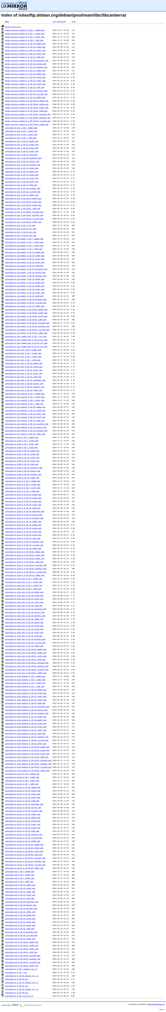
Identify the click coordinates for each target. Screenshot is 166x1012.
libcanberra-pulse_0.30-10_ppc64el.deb (23, 811)
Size (74, 21)
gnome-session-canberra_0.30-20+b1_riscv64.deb (27, 121)
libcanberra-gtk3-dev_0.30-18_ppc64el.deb (25, 639)
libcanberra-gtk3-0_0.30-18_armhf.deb (23, 535)
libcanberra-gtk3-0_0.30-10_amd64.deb (23, 494)
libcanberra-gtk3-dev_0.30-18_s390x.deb (24, 646)
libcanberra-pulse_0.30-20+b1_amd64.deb (24, 844)
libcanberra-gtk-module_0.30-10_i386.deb (24, 420)
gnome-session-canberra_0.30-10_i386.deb (24, 57)
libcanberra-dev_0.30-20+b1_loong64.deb (24, 212)
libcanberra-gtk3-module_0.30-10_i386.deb (25, 703)
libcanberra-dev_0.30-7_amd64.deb (21, 128)
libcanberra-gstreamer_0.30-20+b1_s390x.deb (26, 333)
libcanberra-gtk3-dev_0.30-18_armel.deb (24, 629)
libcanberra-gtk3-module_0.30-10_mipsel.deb (26, 710)
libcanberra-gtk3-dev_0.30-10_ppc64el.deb (25, 616)
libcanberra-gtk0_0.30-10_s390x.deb (22, 478)
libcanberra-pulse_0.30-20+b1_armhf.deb (24, 851)
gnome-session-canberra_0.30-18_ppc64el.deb (26, 91)
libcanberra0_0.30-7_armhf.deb (19, 878)
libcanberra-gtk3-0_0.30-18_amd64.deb (23, 525)
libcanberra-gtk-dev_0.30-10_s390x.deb (23, 390)
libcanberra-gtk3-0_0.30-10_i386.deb (22, 508)
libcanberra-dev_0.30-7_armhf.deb (21, 134)
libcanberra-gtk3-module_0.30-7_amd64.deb (25, 676)
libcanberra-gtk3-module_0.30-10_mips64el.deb (27, 706)
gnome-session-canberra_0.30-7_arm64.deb (24, 33)
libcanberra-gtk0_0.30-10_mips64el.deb (23, 467)
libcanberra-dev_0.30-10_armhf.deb (21, 151)
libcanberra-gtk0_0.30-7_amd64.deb (21, 437)
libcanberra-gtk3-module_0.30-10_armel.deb (25, 696)
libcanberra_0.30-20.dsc (16, 992)
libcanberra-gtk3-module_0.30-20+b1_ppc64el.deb (28, 764)
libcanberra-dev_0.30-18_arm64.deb (21, 175)
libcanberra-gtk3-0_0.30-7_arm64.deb (22, 484)
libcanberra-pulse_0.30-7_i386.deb (21, 784)
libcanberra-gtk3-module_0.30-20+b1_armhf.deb (27, 753)
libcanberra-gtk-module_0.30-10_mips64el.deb (26, 424)
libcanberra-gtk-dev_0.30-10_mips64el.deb (25, 380)
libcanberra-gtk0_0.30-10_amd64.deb (22, 451)
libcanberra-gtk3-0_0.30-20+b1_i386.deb (24, 562)
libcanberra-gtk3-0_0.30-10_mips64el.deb (24, 511)
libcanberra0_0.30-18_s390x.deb (20, 939)
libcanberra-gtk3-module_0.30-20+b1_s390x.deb (27, 770)
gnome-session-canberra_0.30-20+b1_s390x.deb (26, 124)
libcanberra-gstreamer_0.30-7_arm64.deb (24, 242)
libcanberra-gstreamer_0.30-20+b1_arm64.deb (26, 313)
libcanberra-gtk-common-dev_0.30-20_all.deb (26, 346)
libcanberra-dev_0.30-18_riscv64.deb (22, 192)
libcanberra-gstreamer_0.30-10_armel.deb (24, 259)
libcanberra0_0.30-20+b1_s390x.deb (21, 965)
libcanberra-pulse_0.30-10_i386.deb (22, 801)
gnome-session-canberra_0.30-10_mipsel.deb (25, 64)
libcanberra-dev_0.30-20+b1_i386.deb (22, 208)
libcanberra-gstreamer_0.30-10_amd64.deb (24, 252)
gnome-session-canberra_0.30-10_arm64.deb (25, 47)
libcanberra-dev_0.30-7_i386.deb (20, 138)
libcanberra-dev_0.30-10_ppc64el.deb (22, 165)
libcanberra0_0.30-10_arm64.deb (20, 888)
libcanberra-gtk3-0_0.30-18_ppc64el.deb (24, 541)
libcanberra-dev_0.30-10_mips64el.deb (23, 158)
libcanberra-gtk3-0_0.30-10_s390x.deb (23, 521)
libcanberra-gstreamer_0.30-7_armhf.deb (24, 245)
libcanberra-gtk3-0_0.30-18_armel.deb (23, 531)
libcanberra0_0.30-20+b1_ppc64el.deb (22, 959)
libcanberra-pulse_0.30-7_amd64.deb (22, 774)
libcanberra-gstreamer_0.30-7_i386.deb (23, 249)
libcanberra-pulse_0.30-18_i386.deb (22, 831)
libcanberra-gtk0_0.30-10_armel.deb (22, 457)
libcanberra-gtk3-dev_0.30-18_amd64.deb (24, 622)
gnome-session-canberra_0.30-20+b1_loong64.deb (27, 114)
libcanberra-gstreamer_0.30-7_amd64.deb (24, 239)
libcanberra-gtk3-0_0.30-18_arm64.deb (23, 528)
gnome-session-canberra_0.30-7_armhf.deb (24, 37)
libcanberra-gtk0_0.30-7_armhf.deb (21, 444)
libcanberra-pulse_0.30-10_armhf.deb (22, 797)
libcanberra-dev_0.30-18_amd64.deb (21, 171)
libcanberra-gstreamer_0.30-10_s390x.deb (24, 279)
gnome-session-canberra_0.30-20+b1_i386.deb (26, 111)
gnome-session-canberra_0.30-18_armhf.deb (25, 84)
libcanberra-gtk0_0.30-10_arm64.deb (22, 454)
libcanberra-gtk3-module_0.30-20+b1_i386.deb (26, 757)
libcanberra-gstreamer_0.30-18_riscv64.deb (25, 303)
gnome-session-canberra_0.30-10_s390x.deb (25, 70)
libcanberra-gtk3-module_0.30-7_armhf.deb (25, 683)
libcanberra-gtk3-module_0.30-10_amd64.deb (25, 690)
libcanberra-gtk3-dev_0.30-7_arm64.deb (23, 582)
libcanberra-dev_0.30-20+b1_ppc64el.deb (24, 215)
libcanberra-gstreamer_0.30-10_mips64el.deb (26, 269)
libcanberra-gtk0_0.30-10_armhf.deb (22, 461)
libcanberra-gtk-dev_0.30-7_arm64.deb (23, 353)
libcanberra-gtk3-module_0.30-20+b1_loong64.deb (28, 760)
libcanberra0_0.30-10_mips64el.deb (21, 902)
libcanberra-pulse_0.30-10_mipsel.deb (23, 807)
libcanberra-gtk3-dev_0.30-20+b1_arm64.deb (25, 653)
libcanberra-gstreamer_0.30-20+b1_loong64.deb (27, 323)
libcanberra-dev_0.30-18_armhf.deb (21, 181)
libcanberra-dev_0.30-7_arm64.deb (21, 131)
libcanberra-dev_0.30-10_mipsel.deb (22, 161)
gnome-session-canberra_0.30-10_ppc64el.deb (26, 67)
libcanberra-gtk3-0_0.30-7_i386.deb (22, 491)
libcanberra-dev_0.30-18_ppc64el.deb (22, 188)
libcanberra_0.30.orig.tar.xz (19, 996)
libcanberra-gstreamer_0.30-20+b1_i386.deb (25, 319)
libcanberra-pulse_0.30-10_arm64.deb (22, 791)
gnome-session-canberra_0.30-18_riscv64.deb (26, 94)
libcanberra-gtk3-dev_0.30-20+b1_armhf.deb (25, 656)
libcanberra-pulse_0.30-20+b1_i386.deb (23, 854)
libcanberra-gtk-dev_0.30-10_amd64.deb (23, 363)
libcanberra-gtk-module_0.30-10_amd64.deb (25, 407)
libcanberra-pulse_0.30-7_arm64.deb (22, 777)
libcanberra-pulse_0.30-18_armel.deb (22, 824)
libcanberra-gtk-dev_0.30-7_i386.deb (22, 360)
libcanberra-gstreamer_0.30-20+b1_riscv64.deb (27, 329)
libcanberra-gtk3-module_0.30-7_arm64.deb (25, 679)
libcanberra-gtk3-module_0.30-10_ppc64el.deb (26, 713)
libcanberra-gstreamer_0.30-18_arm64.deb (24, 286)
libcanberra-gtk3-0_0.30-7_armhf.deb (22, 488)
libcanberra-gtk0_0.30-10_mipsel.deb (22, 471)
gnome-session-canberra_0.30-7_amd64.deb (24, 30)
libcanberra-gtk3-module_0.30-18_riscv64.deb (26, 740)
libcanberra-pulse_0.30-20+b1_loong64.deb (25, 858)
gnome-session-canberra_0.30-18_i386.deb (24, 87)
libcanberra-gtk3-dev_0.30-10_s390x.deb (24, 619)
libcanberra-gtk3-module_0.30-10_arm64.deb (25, 693)
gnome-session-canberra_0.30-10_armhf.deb (25, 54)
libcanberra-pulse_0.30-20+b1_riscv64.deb (25, 865)
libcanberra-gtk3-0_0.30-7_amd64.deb (22, 481)
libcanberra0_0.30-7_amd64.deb (19, 871)
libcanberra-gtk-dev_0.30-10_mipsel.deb (24, 383)
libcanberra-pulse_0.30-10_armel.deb (22, 794)
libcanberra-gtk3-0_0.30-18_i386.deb (22, 538)
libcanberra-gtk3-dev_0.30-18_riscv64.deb (25, 642)
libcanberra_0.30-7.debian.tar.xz (21, 969)
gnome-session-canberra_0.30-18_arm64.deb (25, 77)
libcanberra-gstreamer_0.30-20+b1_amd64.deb (26, 309)
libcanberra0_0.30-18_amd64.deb (20, 915)
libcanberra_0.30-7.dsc (16, 972)
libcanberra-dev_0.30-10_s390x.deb (21, 168)
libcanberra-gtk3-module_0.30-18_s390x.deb (25, 743)
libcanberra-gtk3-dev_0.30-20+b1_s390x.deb (25, 673)
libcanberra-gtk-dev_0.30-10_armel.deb (23, 370)
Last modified (58, 21)
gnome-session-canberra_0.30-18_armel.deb (25, 80)
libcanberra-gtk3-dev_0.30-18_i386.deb (23, 636)
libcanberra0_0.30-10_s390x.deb (20, 912)
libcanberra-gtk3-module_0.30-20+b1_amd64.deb (27, 747)
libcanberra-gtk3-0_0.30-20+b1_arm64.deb (24, 555)
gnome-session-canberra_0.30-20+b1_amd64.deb (26, 101)
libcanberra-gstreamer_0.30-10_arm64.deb (24, 255)
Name (7, 21)
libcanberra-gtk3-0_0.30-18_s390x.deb (23, 548)
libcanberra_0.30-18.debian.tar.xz (21, 982)
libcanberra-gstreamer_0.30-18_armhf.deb (24, 292)
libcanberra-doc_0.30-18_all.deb (20, 232)
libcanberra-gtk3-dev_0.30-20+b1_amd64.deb (25, 649)
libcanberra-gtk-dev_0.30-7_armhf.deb (23, 356)
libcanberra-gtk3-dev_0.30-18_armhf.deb (24, 632)
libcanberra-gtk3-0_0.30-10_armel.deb (23, 501)
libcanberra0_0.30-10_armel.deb (20, 891)
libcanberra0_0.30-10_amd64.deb (20, 885)
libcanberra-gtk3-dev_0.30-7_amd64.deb (23, 579)
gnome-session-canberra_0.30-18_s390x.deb (25, 97)
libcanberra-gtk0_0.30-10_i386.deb (21, 464)
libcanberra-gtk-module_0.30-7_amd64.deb (24, 393)
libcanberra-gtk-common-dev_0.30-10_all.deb (26, 340)
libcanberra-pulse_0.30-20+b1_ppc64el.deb (25, 861)
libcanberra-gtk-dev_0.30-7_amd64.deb (23, 350)
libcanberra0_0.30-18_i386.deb (19, 928)
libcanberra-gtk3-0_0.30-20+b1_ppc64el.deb (25, 568)
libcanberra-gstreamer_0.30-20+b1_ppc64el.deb (27, 326)
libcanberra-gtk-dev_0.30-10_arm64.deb (23, 367)
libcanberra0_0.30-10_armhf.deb (20, 895)
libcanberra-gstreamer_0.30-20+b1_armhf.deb (26, 316)
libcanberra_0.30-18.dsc (16, 986)
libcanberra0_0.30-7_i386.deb (19, 881)
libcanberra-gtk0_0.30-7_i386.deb (21, 447)
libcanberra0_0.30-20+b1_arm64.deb (21, 945)
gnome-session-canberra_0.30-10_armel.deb (25, 50)
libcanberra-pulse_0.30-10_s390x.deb (22, 814)
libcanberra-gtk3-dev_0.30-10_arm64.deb (24, 595)
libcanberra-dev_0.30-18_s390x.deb (21, 195)
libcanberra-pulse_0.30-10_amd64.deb (22, 787)
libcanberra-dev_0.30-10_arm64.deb (21, 144)
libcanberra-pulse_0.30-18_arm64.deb (22, 821)
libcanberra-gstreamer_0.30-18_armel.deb (24, 289)
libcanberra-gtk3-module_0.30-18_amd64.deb (25, 720)
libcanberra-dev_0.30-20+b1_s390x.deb (23, 222)
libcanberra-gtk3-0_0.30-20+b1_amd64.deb (24, 552)
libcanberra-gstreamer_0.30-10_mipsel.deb (25, 272)
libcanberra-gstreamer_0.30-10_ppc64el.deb (25, 276)
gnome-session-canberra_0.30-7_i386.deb (24, 40)
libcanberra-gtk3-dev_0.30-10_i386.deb (23, 605)
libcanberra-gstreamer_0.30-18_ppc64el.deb (25, 299)
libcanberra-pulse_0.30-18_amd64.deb (22, 817)
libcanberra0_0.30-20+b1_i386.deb (21, 952)
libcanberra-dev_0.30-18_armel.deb (21, 178)
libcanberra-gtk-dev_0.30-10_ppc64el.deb (24, 387)
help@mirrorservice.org (156, 1004)
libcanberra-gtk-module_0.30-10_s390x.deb (25, 434)
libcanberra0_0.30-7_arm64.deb (19, 875)
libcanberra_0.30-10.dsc (16, 979)
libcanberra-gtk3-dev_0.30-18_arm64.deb (24, 626)
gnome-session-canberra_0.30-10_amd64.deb (25, 43)
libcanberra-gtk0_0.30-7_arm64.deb (21, 441)
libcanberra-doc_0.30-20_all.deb (20, 235)
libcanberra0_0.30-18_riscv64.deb (21, 935)
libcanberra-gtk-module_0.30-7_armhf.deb (24, 400)
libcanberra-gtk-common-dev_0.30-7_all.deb (25, 336)
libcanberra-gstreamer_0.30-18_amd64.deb (24, 282)
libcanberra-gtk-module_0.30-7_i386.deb (24, 404)
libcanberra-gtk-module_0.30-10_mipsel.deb (25, 427)
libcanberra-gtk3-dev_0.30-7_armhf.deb (23, 585)
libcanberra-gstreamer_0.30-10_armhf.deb (24, 262)
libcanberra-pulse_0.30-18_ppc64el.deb (23, 834)
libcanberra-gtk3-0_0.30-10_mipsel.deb (23, 515)
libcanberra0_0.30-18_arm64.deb (20, 918)
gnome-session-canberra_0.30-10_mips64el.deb (26, 60)
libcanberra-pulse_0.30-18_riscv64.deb (23, 838)
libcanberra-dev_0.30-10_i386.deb (21, 155)
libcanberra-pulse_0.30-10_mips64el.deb (24, 804)
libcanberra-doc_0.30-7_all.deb (20, 225)
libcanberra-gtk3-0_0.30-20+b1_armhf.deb (24, 558)
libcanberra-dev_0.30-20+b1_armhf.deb (23, 205)
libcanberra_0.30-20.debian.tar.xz (21, 989)
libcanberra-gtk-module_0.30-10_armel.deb (25, 414)
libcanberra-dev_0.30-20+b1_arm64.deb (23, 202)
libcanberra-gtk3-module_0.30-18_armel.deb (25, 727)
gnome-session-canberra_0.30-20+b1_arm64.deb (26, 104)
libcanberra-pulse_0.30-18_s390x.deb (22, 841)
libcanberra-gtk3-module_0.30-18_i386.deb (25, 733)
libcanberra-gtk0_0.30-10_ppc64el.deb (23, 474)
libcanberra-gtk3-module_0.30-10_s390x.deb (25, 716)
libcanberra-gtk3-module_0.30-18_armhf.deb (25, 730)
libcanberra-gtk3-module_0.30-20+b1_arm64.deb (27, 750)
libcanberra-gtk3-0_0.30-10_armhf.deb (23, 504)
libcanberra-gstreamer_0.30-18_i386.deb (24, 296)
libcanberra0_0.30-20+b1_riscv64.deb (22, 962)
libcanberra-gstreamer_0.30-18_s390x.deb (24, 306)
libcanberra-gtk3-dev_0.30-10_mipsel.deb (24, 612)
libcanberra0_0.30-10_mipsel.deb (20, 905)
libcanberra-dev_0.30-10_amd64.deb (21, 141)
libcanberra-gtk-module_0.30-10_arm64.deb (25, 410)
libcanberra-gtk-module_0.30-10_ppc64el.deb (26, 430)
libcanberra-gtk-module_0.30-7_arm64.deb (24, 397)
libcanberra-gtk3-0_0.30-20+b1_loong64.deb (25, 565)
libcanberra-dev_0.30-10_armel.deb (21, 148)
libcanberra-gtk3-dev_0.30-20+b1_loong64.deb (26, 663)
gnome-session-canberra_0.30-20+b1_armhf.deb (26, 107)
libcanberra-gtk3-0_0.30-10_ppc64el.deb (24, 518)
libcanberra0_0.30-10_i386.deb (19, 898)
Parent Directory (13, 27)
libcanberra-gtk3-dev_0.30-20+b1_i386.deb (25, 659)
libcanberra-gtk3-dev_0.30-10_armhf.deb (24, 602)
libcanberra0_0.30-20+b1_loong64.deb (22, 955)
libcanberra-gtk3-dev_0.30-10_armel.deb (24, 599)
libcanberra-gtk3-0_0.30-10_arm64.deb (23, 498)
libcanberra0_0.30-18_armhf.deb (20, 925)
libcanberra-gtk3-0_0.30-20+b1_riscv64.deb (25, 572)
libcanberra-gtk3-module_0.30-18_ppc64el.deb (26, 737)
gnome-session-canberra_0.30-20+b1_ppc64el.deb (27, 117)
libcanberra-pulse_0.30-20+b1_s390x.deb (24, 868)
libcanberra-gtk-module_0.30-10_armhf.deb (25, 417)
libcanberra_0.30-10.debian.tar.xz (21, 976)
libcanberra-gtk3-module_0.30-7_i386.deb (24, 686)
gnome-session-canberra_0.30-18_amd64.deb (25, 74)
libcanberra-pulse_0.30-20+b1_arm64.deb (24, 848)
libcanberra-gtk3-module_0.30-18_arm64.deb (25, 723)
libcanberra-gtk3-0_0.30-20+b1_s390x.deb (24, 575)
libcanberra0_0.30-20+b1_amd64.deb (21, 942)
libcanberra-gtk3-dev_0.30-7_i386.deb (23, 589)
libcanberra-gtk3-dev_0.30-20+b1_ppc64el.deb (26, 666)
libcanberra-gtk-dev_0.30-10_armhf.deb (23, 373)
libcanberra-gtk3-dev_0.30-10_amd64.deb (24, 592)
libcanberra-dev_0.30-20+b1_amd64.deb (23, 198)
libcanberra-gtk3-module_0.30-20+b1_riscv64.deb (28, 767)
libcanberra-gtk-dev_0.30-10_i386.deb (23, 377)
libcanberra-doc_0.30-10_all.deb (20, 229)
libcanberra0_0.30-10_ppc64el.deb (21, 908)
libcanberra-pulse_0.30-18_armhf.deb (22, 828)
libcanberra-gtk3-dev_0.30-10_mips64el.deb (25, 609)
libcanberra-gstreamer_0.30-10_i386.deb (24, 266)
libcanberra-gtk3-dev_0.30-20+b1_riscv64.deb (26, 669)
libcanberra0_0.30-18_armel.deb (20, 922)
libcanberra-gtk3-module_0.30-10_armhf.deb (25, 700)
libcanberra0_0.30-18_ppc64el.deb (21, 932)
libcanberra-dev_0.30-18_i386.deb (21, 185)
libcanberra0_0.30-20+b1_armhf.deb (21, 949)
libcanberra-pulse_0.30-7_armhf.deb (22, 780)
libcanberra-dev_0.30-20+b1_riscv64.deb (24, 218)
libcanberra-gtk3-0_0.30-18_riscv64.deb (24, 545)
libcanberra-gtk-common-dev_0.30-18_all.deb (26, 343)
